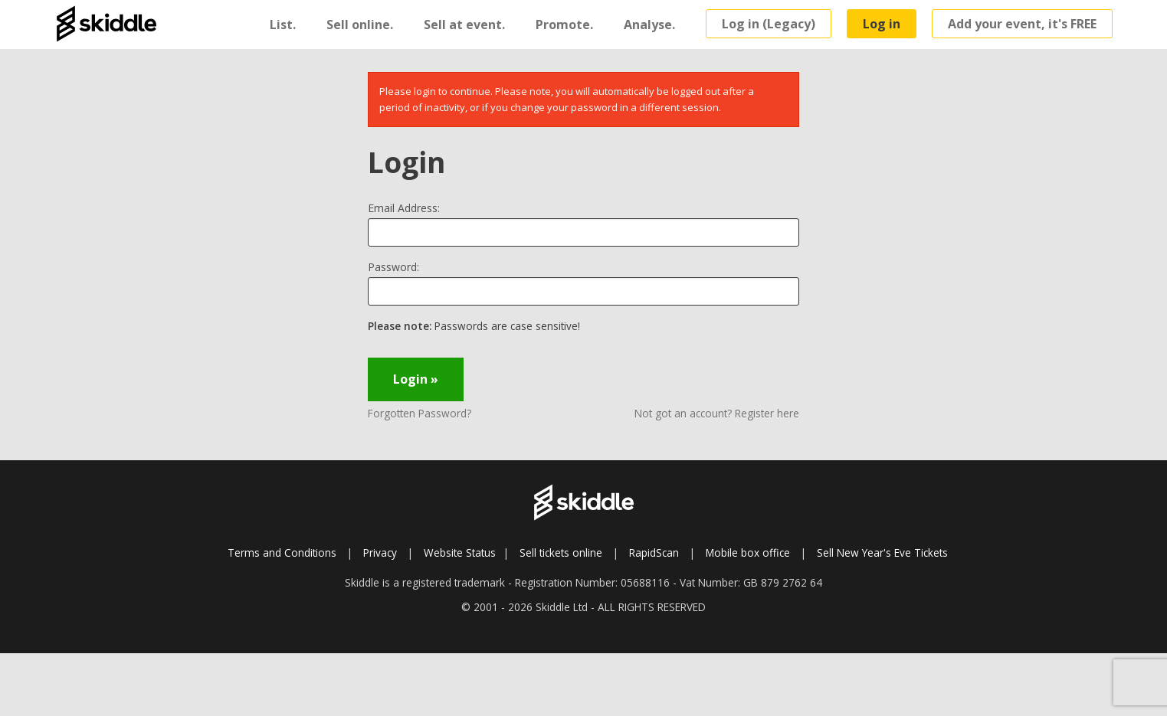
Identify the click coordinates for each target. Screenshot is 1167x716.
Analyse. (649, 24)
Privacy (380, 552)
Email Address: (404, 208)
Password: (393, 267)
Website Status (460, 552)
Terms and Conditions (282, 552)
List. (283, 24)
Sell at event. (464, 24)
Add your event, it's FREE (1022, 23)
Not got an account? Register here (716, 413)
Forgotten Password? (419, 413)
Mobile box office (748, 552)
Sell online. (359, 24)
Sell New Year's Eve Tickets (882, 552)
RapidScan (654, 552)
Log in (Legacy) (768, 23)
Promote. (564, 24)
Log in (881, 23)
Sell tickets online (561, 552)
